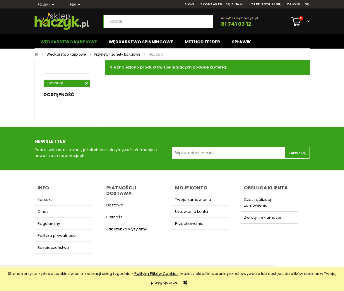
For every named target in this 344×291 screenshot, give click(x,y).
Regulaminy (48, 223)
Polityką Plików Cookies (156, 273)
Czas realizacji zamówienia (258, 202)
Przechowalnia (189, 223)
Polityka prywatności (56, 235)
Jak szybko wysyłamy (126, 229)
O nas (43, 211)
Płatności (115, 217)
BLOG (189, 4)
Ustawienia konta (191, 211)
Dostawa (114, 205)
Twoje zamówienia (193, 199)
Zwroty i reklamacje (262, 217)
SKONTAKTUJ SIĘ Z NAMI (221, 4)
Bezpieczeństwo (53, 247)
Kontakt (44, 199)
